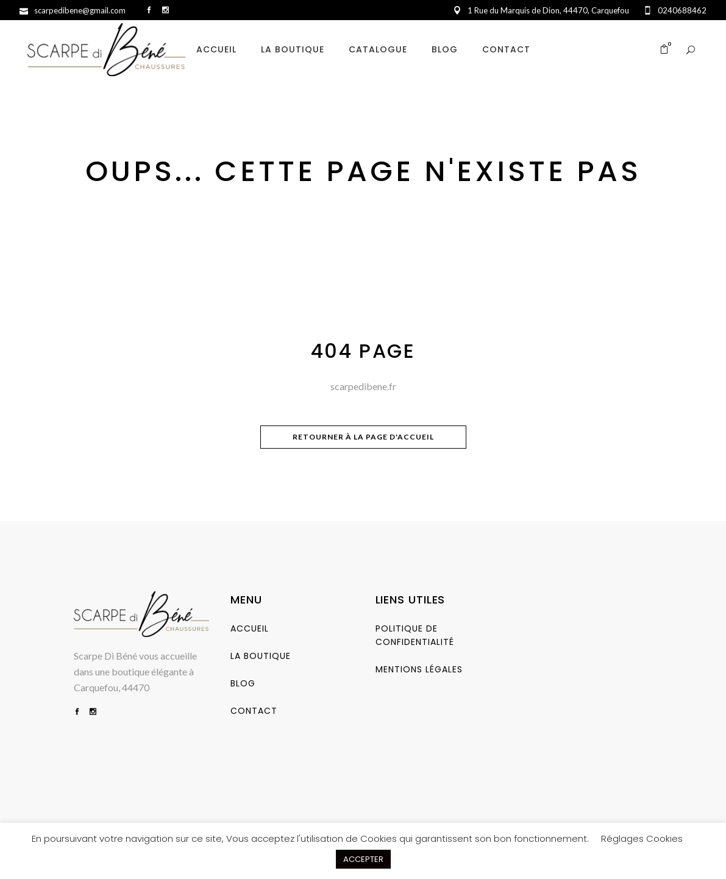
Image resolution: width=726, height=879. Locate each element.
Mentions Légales (419, 669)
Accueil (249, 628)
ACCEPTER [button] (363, 859)
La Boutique (260, 656)
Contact (253, 711)
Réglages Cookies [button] (642, 838)
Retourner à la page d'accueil (363, 436)
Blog (242, 683)
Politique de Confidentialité (414, 635)
